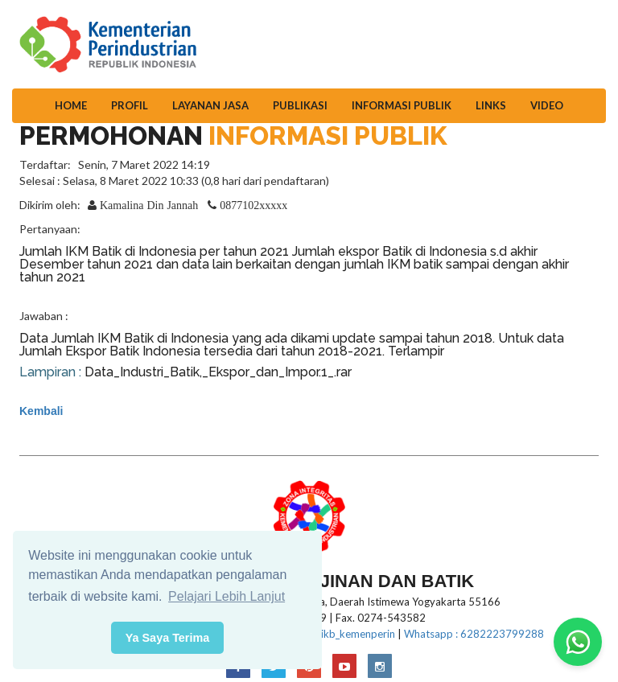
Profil (129, 105)
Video (546, 105)
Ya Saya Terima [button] (168, 637)
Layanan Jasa (210, 105)
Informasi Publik (401, 105)
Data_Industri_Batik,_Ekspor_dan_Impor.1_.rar (218, 372)
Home (71, 105)
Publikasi (300, 105)
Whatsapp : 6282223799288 (474, 633)
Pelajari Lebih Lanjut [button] (226, 596)
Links (491, 105)
